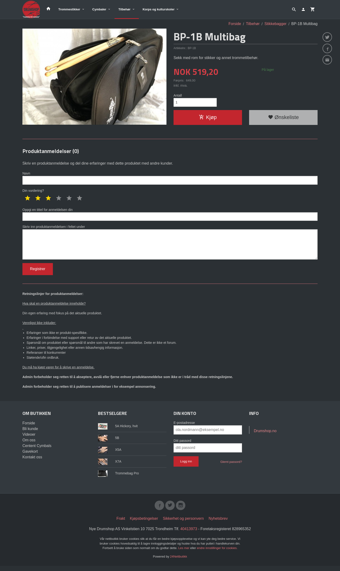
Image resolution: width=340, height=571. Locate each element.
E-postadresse (184, 427)
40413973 (188, 534)
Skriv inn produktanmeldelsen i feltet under (170, 245)
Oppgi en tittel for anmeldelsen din (170, 215)
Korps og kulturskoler (158, 9)
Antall (178, 95)
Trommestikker (69, 9)
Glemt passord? (231, 466)
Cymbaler (99, 9)
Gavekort (30, 456)
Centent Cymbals (36, 450)
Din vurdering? (33, 191)
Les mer (184, 553)
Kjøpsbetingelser (144, 524)
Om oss (28, 444)
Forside (235, 24)
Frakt (120, 524)
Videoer (28, 439)
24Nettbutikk (178, 561)
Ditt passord (182, 445)
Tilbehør (124, 9)
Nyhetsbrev (218, 524)
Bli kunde (30, 433)
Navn (170, 178)
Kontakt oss (32, 461)
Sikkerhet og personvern (183, 524)
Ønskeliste (283, 118)
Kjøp (208, 118)
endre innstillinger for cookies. (217, 553)
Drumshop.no (265, 435)
